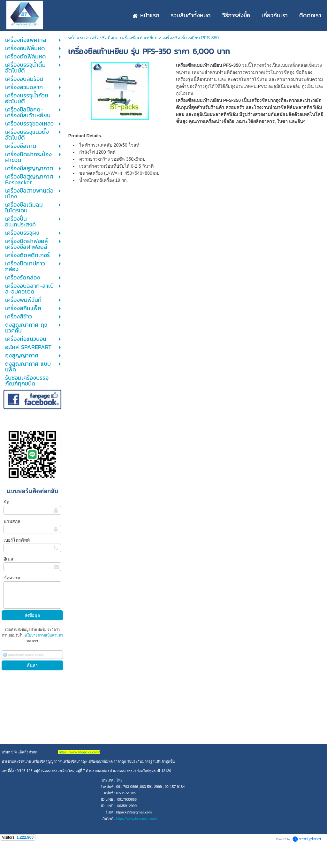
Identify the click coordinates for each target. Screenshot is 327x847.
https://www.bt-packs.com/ (136, 818)
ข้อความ (12, 577)
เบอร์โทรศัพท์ (17, 540)
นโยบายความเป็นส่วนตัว (43, 635)
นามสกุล (12, 521)
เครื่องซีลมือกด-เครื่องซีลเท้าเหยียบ (123, 37)
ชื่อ (6, 502)
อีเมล (8, 558)
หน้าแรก (76, 37)
